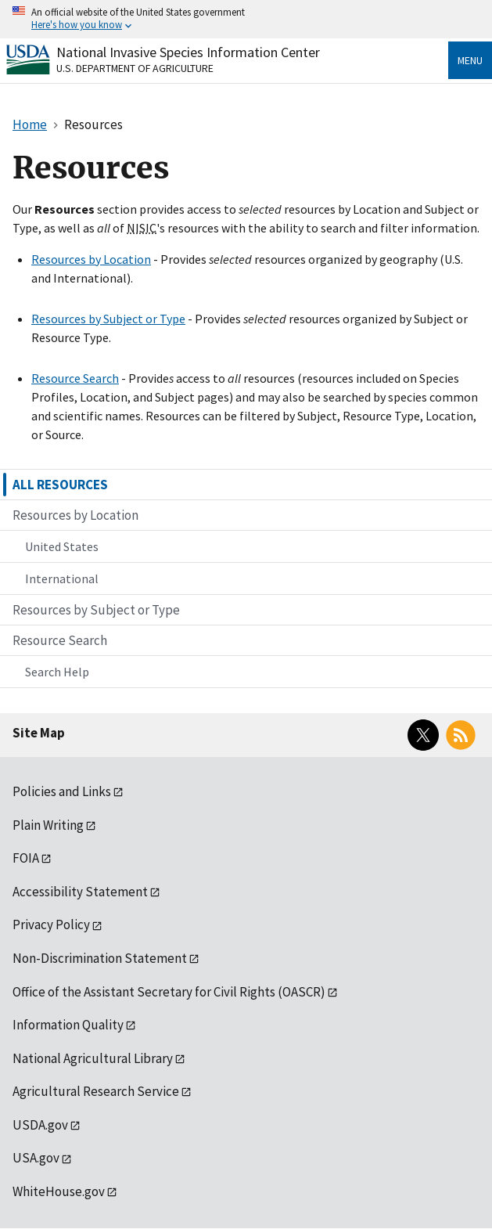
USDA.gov (40, 1124)
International (62, 578)
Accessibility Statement (80, 891)
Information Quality (68, 1024)
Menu (470, 60)
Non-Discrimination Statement (100, 958)
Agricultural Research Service (96, 1091)
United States (62, 546)
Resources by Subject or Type (108, 318)
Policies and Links (62, 791)
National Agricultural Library (93, 1058)
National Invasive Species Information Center (188, 52)
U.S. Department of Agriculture (135, 68)
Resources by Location (91, 259)
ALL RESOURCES (60, 484)
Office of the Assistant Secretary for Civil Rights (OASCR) (169, 991)
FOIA (26, 858)
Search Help (57, 671)
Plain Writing (48, 825)
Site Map (39, 732)
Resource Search (75, 378)
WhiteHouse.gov (59, 1191)
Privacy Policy (51, 924)
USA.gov (36, 1157)
